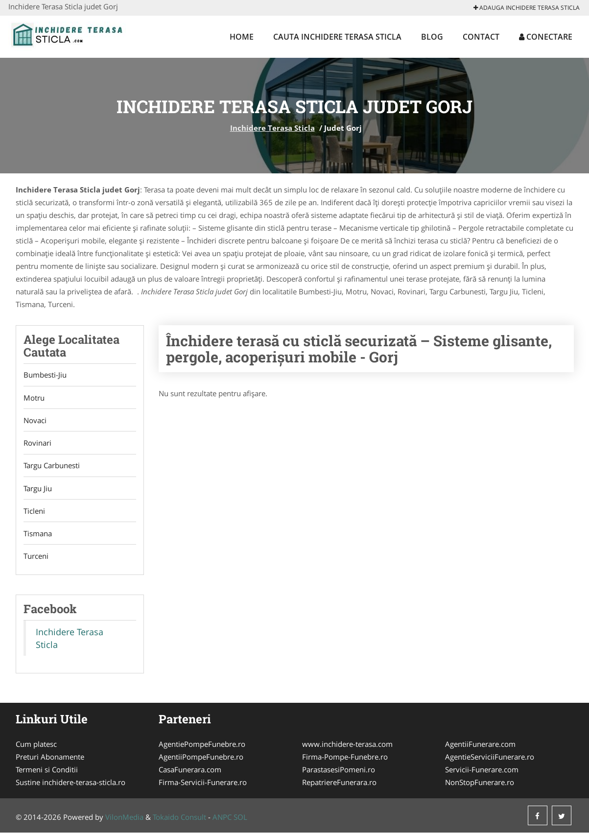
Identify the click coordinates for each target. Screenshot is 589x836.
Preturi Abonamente (50, 760)
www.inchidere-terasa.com (347, 747)
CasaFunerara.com (190, 773)
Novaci (35, 421)
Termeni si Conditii (47, 773)
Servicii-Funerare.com (481, 773)
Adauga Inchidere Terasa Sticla (526, 7)
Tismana (38, 536)
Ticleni (34, 513)
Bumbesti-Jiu (45, 375)
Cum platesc (36, 747)
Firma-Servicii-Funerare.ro (203, 785)
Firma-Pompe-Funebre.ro (345, 760)
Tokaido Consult (179, 820)
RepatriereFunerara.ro (339, 785)
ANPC (222, 820)
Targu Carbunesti (52, 467)
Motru (34, 398)
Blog (432, 36)
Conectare (545, 36)
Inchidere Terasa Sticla (272, 128)
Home (242, 36)
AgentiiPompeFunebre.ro (201, 760)
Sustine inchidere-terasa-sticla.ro (70, 785)
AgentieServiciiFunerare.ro (489, 760)
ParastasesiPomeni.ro (338, 773)
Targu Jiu (38, 490)
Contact (481, 36)
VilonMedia (124, 820)
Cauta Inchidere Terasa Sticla (337, 36)
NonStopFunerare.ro (479, 785)
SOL (240, 820)
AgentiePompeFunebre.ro (202, 747)
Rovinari (37, 444)
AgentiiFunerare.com (480, 747)
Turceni (36, 559)
